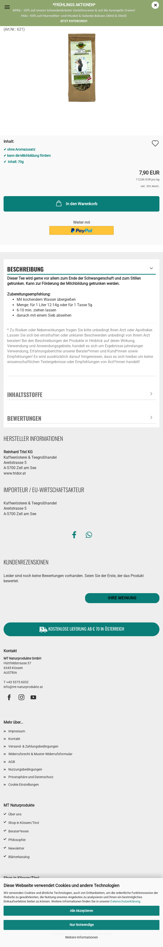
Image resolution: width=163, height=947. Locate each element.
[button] (74, 535)
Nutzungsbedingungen (25, 769)
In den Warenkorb (76, 203)
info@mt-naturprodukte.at (23, 687)
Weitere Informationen (81, 937)
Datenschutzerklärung (125, 901)
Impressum (16, 731)
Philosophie (16, 840)
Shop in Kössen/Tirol (23, 823)
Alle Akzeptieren (81, 911)
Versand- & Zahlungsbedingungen (33, 746)
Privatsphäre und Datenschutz (30, 777)
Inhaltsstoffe (24, 394)
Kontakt (14, 739)
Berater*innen (18, 831)
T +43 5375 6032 (16, 682)
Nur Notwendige (82, 925)
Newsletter (16, 848)
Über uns (14, 814)
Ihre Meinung (122, 598)
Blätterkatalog (19, 857)
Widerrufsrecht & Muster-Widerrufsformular (40, 754)
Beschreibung (25, 269)
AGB (11, 762)
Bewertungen (24, 418)
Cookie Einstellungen (23, 784)
